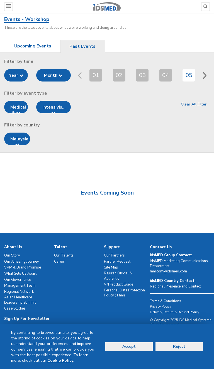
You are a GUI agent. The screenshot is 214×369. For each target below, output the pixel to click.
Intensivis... (53, 108)
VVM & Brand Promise (22, 267)
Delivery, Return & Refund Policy (174, 312)
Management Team (20, 285)
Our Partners (114, 255)
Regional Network (19, 291)
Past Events (82, 46)
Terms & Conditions (165, 301)
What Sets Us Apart (20, 273)
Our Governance (17, 279)
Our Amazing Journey (21, 261)
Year (16, 75)
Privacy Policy (160, 306)
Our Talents (64, 255)
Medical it (18, 108)
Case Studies (15, 308)
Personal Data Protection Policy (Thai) (124, 293)
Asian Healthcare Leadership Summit (20, 300)
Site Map (111, 267)
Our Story (12, 255)
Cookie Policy (60, 360)
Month (53, 75)
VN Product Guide (118, 284)
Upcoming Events (32, 46)
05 (189, 75)
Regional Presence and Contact (175, 286)
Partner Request (117, 261)
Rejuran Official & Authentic (118, 276)
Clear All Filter (193, 104)
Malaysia (19, 140)
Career (59, 261)
